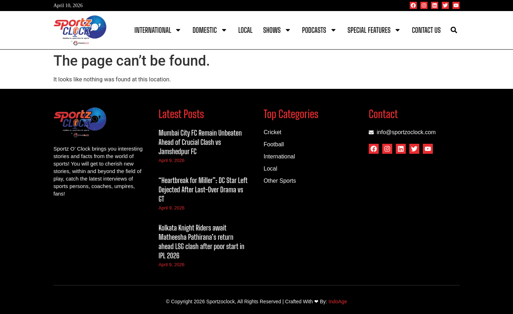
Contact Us (426, 30)
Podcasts (319, 30)
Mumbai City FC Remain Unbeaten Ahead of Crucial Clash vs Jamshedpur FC (200, 142)
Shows (277, 30)
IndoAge (337, 301)
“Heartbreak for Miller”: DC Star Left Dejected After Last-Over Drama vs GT (203, 189)
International (158, 30)
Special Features (374, 30)
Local (245, 30)
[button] (454, 30)
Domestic (209, 30)
